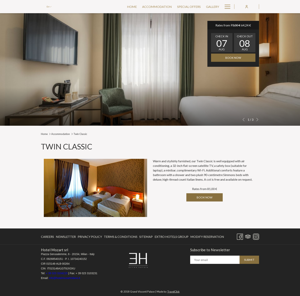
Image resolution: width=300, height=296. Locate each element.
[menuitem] (131, 6)
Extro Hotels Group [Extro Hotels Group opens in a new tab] (171, 237)
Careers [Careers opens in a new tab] (47, 237)
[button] (221, 42)
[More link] (226, 6)
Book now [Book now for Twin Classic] (204, 197)
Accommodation (60, 133)
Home (44, 133)
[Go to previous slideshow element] (243, 119)
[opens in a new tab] (138, 260)
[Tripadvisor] (248, 236)
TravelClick (173, 290)
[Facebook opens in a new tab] (240, 236)
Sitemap (146, 236)
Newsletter (66, 236)
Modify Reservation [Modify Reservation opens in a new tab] (207, 237)
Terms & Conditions (120, 236)
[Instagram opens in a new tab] (256, 236)
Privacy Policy (90, 236)
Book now (233, 57)
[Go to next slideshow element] (257, 119)
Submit (249, 260)
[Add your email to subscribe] (215, 260)
